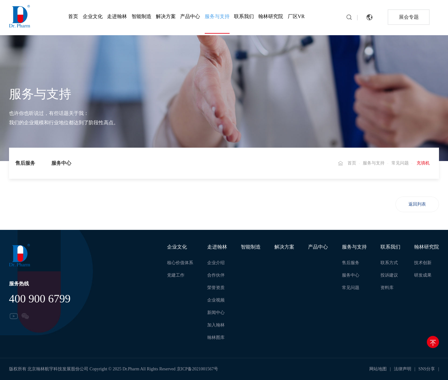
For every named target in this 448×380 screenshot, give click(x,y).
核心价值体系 (180, 262)
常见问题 (400, 163)
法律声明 (402, 369)
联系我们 (244, 16)
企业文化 (93, 16)
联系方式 (389, 262)
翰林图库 (216, 337)
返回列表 (417, 204)
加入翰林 (216, 325)
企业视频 (216, 300)
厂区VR (296, 16)
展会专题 (409, 17)
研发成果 (423, 275)
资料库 (387, 287)
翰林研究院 (270, 16)
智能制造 (142, 16)
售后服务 (25, 163)
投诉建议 (389, 275)
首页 (73, 16)
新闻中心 (216, 312)
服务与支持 (217, 16)
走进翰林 (117, 16)
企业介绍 (216, 262)
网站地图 (378, 369)
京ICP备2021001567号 (197, 369)
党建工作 (175, 275)
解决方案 (166, 16)
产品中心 (190, 16)
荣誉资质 (216, 287)
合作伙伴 (216, 275)
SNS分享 (426, 369)
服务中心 (61, 163)
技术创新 (423, 262)
